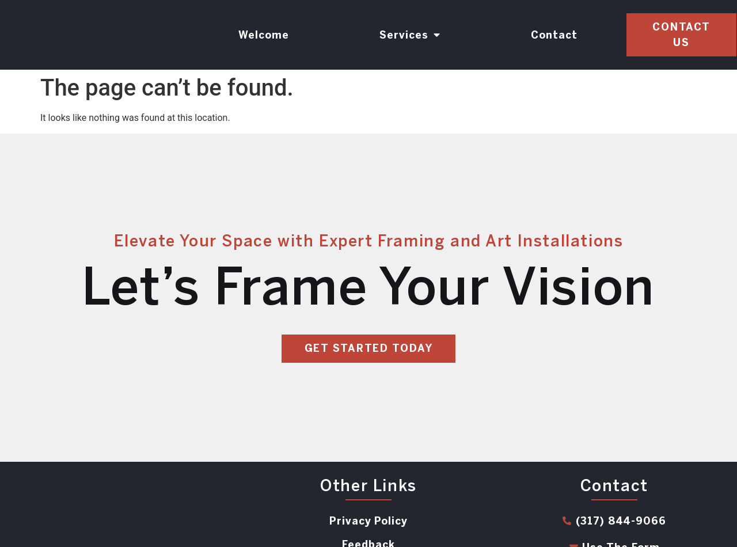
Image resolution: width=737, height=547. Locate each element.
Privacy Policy (368, 521)
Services (410, 35)
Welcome (263, 35)
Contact (554, 35)
